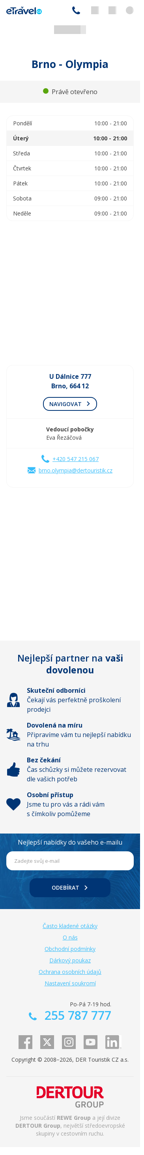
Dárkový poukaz (70, 960)
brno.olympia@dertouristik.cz (75, 470)
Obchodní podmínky (70, 949)
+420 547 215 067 (75, 459)
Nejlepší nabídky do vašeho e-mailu (70, 842)
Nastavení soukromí (70, 983)
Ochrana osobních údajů (70, 971)
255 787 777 (76, 10)
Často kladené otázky (70, 926)
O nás (70, 937)
